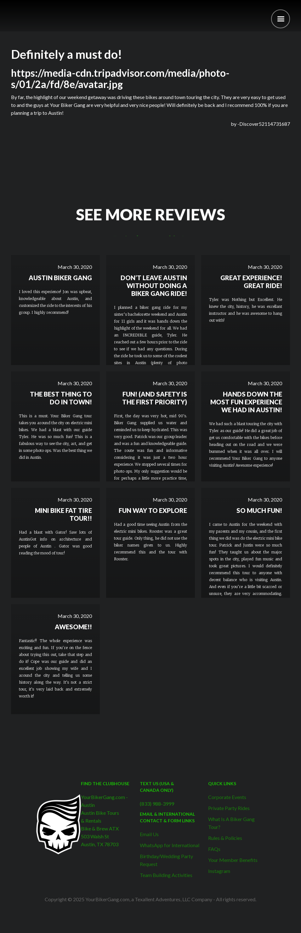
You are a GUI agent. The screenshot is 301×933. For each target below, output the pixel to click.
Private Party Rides (229, 808)
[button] (280, 18)
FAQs (214, 849)
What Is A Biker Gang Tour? (231, 823)
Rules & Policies (225, 838)
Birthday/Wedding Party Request (166, 860)
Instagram (219, 871)
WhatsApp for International (169, 845)
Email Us (149, 834)
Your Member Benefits (233, 860)
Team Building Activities (166, 875)
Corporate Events (227, 797)
